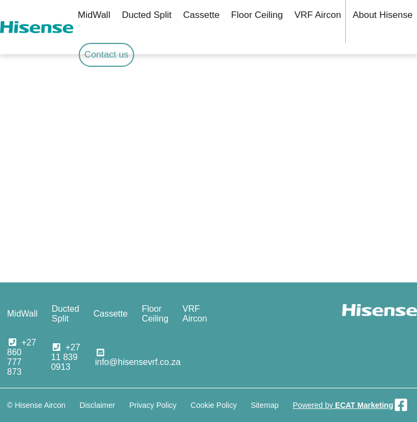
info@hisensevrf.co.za (138, 362)
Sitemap (265, 405)
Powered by (343, 405)
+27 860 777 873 (21, 357)
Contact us (106, 54)
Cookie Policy (214, 405)
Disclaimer (97, 405)
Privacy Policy (152, 405)
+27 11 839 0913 (65, 357)
